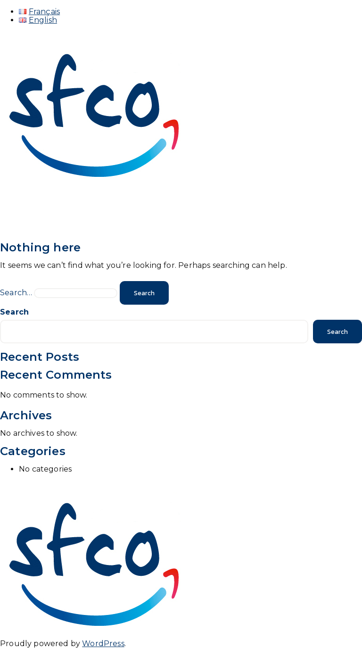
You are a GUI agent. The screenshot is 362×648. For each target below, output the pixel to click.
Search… (16, 292)
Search (14, 311)
